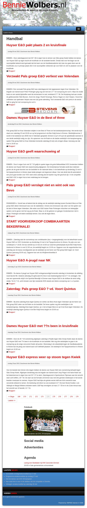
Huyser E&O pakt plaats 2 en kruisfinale (36, 45)
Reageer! (12, 71)
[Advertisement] (45, 317)
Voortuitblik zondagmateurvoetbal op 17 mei (21, 474)
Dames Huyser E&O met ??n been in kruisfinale (42, 326)
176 (59, 397)
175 (53, 397)
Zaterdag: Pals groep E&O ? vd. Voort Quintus (41, 289)
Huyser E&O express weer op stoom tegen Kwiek (43, 357)
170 (24, 397)
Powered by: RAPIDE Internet (68, 503)
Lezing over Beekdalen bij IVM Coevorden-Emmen (41, 463)
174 (48, 397)
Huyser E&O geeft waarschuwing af (33, 151)
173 (42, 397)
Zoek (33, 22)
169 (19, 397)
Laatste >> (11, 400)
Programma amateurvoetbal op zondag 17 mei (22, 476)
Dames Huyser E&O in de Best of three (35, 117)
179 (77, 397)
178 (71, 397)
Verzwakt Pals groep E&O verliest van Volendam (42, 76)
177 (65, 397)
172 (36, 397)
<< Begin (11, 397)
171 (30, 397)
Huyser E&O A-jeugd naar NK (28, 260)
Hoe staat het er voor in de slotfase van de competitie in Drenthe (28, 481)
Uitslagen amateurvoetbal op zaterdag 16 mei (21, 484)
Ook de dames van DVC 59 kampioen (19, 479)
